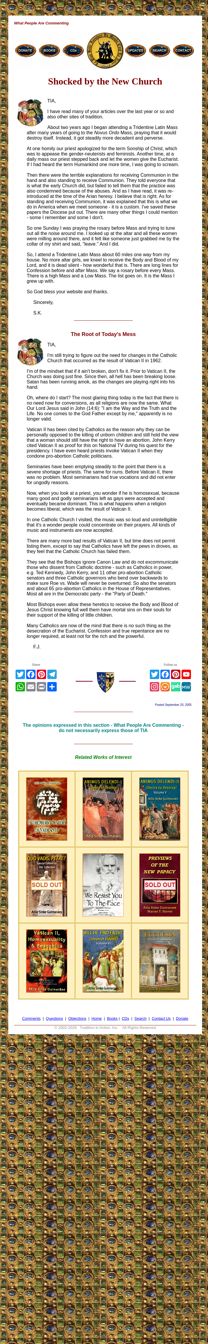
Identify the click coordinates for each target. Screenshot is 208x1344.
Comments (31, 1018)
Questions (54, 1018)
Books (112, 1018)
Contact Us (161, 1018)
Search (141, 1018)
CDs (125, 1018)
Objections (77, 1018)
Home (97, 1018)
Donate (182, 1018)
